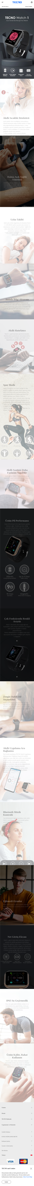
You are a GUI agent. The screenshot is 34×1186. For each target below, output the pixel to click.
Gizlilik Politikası (6, 1132)
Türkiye (17, 1155)
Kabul (6, 1182)
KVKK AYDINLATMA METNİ (9, 1136)
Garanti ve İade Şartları (7, 1146)
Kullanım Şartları (6, 1141)
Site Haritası (5, 1150)
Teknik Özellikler (28, 6)
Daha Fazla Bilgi (27, 1177)
